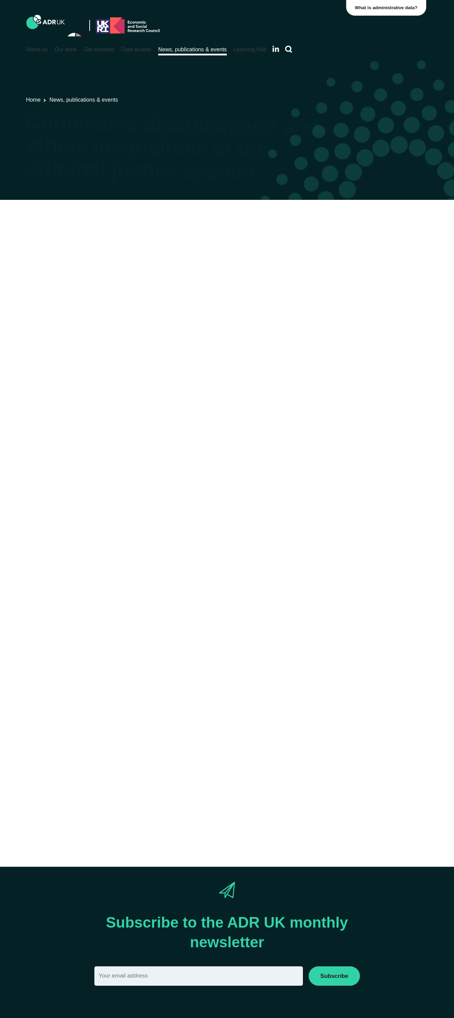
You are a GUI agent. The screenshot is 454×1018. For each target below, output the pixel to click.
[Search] (288, 49)
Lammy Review (124, 352)
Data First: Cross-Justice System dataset (187, 582)
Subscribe (334, 976)
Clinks (354, 789)
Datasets (204, 237)
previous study (96, 386)
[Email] (198, 976)
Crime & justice (310, 237)
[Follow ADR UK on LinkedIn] (275, 49)
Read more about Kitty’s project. (109, 822)
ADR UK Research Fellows (253, 237)
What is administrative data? (388, 7)
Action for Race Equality (302, 789)
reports (230, 352)
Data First (80, 573)
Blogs (182, 237)
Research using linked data (137, 237)
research (236, 615)
